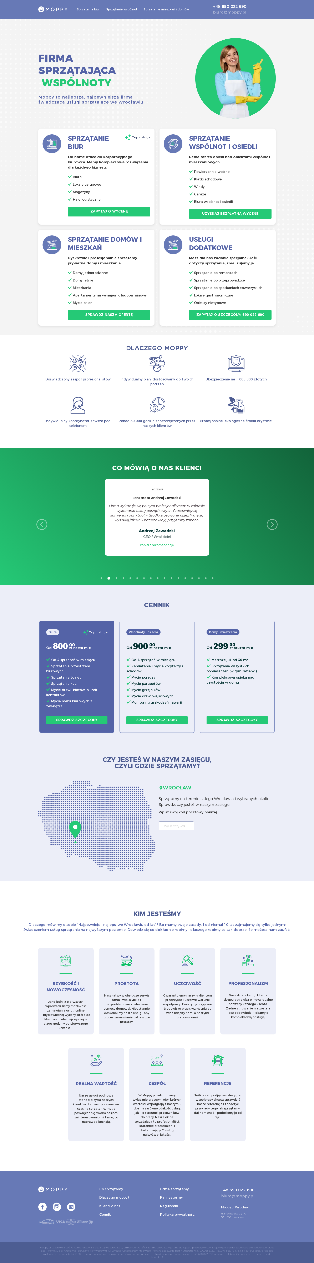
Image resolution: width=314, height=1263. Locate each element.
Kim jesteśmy (171, 1197)
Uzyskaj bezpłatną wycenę (230, 214)
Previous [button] (42, 524)
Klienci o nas (109, 1206)
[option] (157, 517)
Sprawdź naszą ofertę (109, 315)
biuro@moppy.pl (229, 12)
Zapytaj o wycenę (109, 211)
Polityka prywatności (177, 1215)
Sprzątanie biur (88, 9)
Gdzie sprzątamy (174, 1189)
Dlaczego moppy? (114, 1197)
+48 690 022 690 (229, 7)
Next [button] (272, 524)
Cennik (105, 1215)
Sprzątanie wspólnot (121, 9)
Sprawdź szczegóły (77, 720)
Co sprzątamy (111, 1189)
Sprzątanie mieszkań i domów (166, 9)
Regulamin (169, 1206)
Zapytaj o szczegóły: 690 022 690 (230, 315)
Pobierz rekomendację (157, 545)
